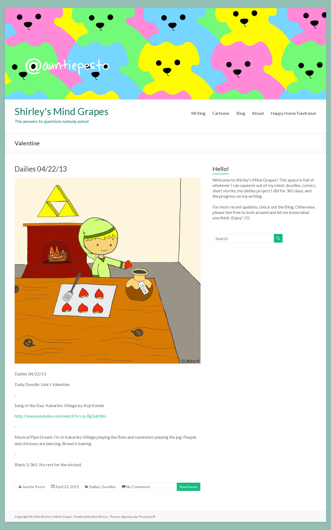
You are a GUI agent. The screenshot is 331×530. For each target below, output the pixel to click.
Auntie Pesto (33, 486)
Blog (240, 113)
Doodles (109, 486)
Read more (188, 486)
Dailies (94, 486)
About (258, 113)
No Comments (138, 486)
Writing (198, 113)
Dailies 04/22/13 (41, 169)
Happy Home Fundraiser (293, 113)
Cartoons (221, 113)
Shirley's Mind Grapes (62, 111)
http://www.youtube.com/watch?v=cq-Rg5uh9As (60, 415)
